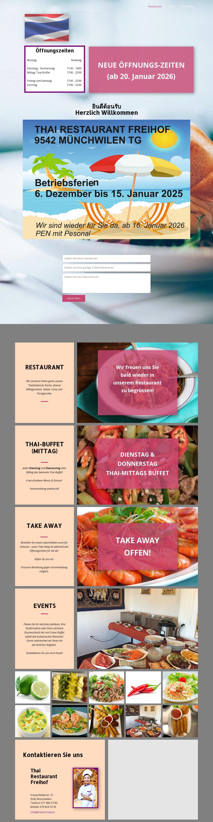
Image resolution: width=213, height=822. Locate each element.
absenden (73, 298)
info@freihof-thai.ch (42, 812)
